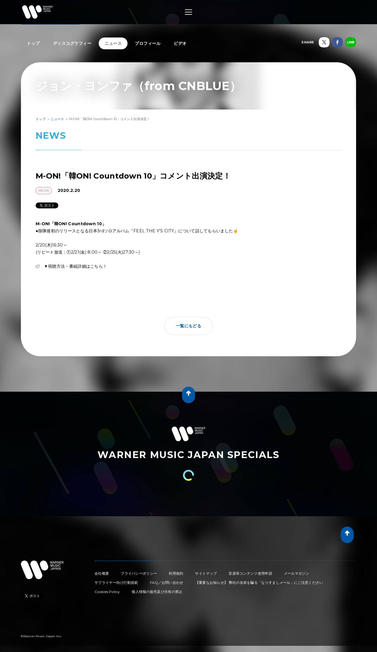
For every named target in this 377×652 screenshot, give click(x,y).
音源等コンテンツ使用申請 (250, 573)
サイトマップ (206, 573)
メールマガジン (296, 573)
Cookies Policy (107, 591)
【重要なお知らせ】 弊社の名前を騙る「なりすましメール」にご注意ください (259, 582)
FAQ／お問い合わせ (166, 582)
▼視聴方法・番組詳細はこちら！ (75, 266)
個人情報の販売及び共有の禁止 (157, 591)
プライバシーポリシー (139, 573)
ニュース (113, 43)
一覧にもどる (188, 326)
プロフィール (148, 43)
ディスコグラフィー (72, 43)
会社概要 (102, 573)
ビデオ (180, 43)
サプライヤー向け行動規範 (116, 582)
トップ (33, 43)
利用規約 (176, 573)
